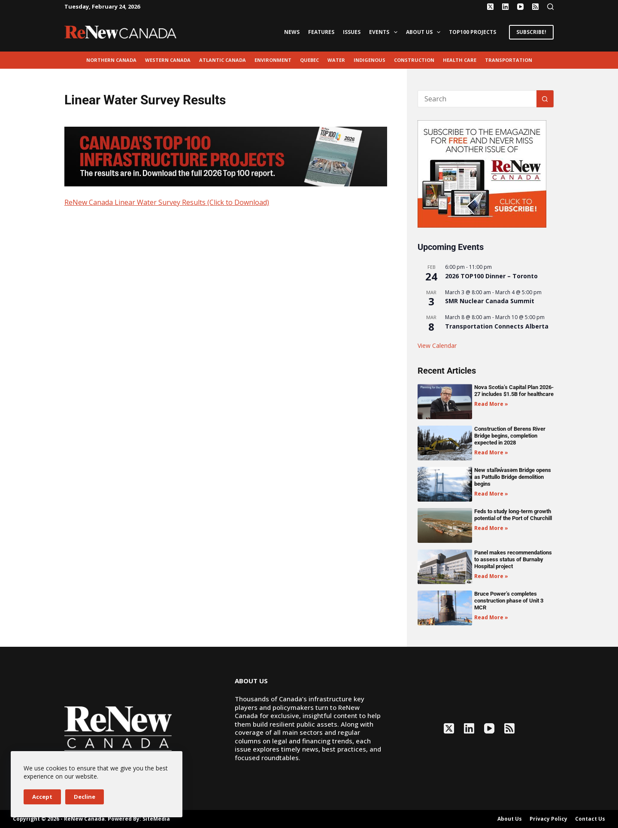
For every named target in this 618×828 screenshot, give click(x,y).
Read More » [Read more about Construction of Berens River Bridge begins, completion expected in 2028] (491, 452)
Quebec (309, 60)
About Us (425, 32)
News (292, 32)
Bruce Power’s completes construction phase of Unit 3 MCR (508, 601)
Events (384, 32)
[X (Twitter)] (490, 6)
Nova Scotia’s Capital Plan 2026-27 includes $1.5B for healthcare (514, 390)
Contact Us (590, 819)
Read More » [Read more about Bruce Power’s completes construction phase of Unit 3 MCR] (491, 617)
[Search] (550, 6)
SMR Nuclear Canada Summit (489, 301)
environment (272, 60)
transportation (508, 60)
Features (321, 32)
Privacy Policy (548, 819)
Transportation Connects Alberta (496, 326)
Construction (414, 60)
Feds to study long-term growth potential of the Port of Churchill (513, 514)
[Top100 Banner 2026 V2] (225, 156)
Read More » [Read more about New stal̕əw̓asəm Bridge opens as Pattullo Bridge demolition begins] (491, 493)
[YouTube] (520, 6)
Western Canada (168, 60)
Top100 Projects (472, 32)
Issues (351, 32)
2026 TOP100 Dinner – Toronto (491, 276)
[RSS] (535, 6)
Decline (84, 797)
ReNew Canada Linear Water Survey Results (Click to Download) (166, 202)
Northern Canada (111, 60)
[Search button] (545, 98)
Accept (42, 797)
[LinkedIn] (505, 6)
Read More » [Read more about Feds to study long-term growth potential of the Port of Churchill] (491, 528)
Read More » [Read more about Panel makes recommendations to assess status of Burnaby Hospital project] (491, 576)
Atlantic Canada (222, 60)
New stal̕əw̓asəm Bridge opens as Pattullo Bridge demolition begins (512, 477)
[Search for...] (477, 98)
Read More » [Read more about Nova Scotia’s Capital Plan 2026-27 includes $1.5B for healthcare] (491, 404)
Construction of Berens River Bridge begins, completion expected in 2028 (509, 436)
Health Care (459, 60)
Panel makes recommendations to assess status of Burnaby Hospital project (513, 559)
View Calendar (437, 345)
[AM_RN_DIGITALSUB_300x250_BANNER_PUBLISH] (482, 173)
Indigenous (369, 60)
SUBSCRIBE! (531, 32)
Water (336, 60)
